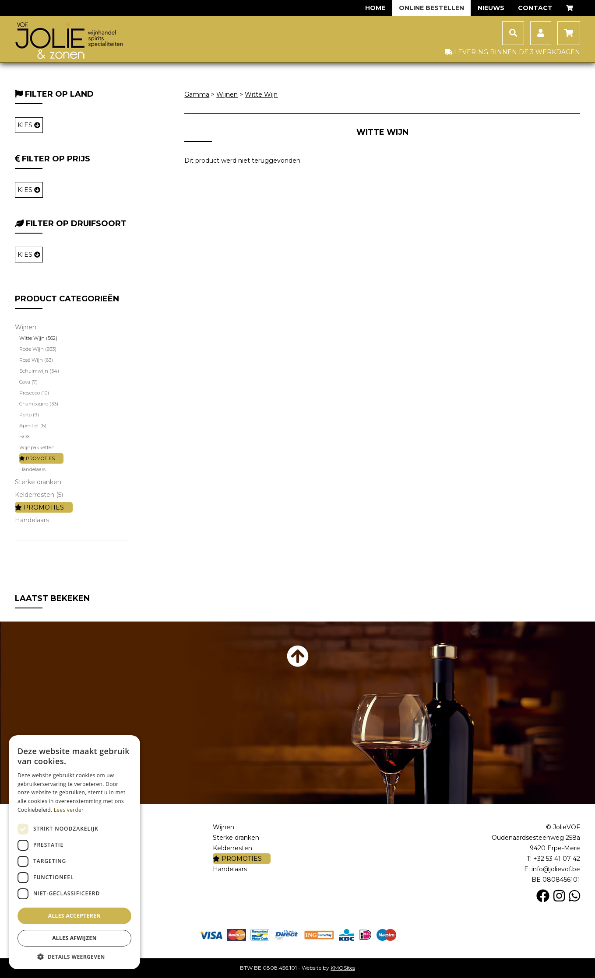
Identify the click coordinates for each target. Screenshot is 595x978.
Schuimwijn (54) (39, 371)
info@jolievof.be (556, 869)
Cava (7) (28, 382)
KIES (29, 125)
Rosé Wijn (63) (36, 360)
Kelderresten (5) (39, 495)
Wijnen (25, 327)
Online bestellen (431, 8)
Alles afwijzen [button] (74, 938)
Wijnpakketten (37, 447)
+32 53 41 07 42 (556, 859)
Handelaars (32, 469)
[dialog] (74, 852)
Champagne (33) (38, 404)
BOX (24, 436)
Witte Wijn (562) (38, 338)
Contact (535, 8)
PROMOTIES (37, 458)
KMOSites (343, 967)
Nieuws (491, 8)
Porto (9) (29, 415)
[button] (74, 956)
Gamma (196, 94)
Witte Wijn (261, 94)
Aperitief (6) (32, 426)
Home (375, 8)
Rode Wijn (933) (37, 349)
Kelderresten (232, 848)
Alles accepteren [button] (74, 915)
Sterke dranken (38, 482)
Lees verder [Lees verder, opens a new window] (69, 810)
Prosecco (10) (34, 393)
